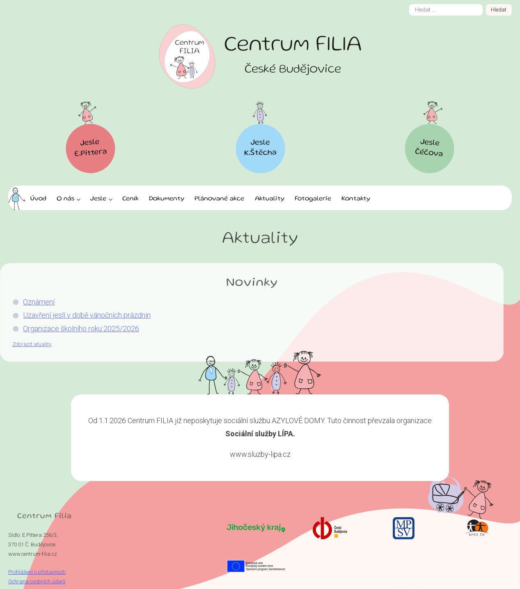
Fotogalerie (313, 199)
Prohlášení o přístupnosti (37, 572)
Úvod (38, 199)
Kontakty (355, 199)
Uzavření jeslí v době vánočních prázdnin (78, 315)
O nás (65, 199)
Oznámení (30, 302)
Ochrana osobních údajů (36, 581)
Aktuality (269, 199)
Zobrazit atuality (23, 344)
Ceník (130, 199)
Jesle (98, 199)
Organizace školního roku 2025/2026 (73, 328)
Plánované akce (219, 199)
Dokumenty (166, 199)
